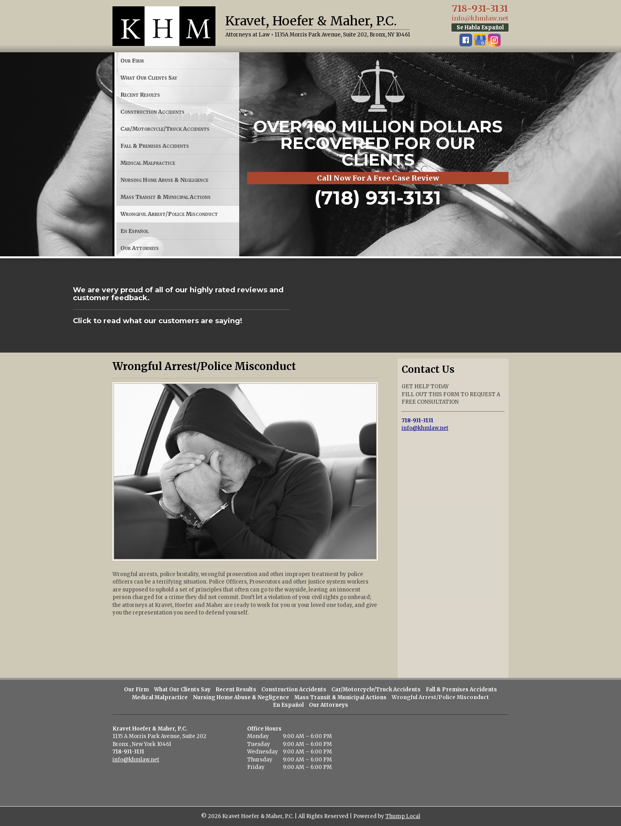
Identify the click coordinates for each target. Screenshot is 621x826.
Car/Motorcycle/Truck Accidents (165, 128)
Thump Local (402, 816)
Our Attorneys (139, 248)
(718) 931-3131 (377, 197)
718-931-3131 (480, 8)
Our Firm (132, 60)
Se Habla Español (480, 27)
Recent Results (140, 94)
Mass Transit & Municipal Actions (165, 196)
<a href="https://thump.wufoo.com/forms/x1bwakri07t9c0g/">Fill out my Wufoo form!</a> (453, 553)
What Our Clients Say (148, 77)
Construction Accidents (152, 111)
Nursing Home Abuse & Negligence (164, 179)
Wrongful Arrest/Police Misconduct (169, 213)
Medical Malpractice (147, 162)
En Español (134, 231)
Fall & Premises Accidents (154, 145)
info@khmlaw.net (480, 18)
